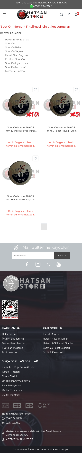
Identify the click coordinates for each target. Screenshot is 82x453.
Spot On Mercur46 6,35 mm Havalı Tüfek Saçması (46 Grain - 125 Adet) (21, 198)
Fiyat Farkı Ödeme (12, 347)
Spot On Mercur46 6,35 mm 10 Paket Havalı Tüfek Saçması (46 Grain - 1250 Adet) (21, 129)
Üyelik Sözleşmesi (12, 390)
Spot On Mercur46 (15, 67)
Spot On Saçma (14, 51)
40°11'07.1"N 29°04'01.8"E (20, 439)
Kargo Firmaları (11, 371)
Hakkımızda (9, 334)
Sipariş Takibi (9, 376)
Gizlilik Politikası (11, 394)
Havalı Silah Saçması (16, 55)
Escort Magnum (52, 334)
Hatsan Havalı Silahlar (55, 338)
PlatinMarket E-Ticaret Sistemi (31, 449)
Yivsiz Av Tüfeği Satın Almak (18, 367)
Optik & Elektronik (53, 352)
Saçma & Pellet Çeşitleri (56, 347)
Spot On (10, 43)
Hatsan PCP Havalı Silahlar (58, 343)
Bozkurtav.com (10, 352)
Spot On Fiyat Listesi (16, 63)
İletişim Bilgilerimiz (13, 338)
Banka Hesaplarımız (13, 343)
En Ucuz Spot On (15, 59)
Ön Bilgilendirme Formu (16, 380)
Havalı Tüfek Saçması (17, 39)
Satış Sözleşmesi (11, 385)
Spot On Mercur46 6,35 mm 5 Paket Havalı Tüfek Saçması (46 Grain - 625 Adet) (61, 129)
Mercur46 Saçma (15, 71)
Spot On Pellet (13, 47)
